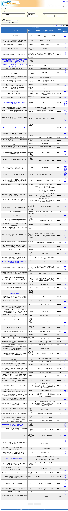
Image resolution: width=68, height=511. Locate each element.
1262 (65, 228)
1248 (65, 220)
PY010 (65, 249)
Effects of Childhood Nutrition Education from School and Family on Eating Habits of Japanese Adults (14, 262)
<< (53, 25)
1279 (65, 40)
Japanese (65, 1)
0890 (65, 296)
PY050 (65, 174)
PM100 (65, 169)
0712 (65, 390)
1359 (65, 61)
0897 (65, 159)
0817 (65, 135)
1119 (65, 85)
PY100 (65, 170)
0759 (65, 493)
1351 (65, 73)
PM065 (65, 168)
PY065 (65, 166)
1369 (65, 200)
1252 (65, 288)
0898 (65, 278)
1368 (65, 199)
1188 (65, 358)
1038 (65, 206)
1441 (65, 239)
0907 (65, 421)
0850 (65, 361)
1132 (65, 328)
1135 (65, 287)
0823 (65, 153)
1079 (65, 315)
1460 (65, 182)
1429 (65, 57)
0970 (65, 273)
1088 (65, 43)
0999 (65, 473)
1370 (65, 202)
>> (61, 25)
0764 (65, 172)
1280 (65, 118)
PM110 (65, 111)
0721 (65, 246)
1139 (65, 137)
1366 (65, 292)
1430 (65, 122)
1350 (65, 120)
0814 (65, 84)
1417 (65, 87)
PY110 (65, 110)
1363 (65, 77)
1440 (65, 238)
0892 (65, 189)
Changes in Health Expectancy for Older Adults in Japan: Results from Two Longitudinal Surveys (14, 425)
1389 (65, 179)
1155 (65, 307)
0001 (65, 348)
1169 (65, 70)
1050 (65, 304)
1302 (65, 399)
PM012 (65, 101)
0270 (65, 140)
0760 (65, 494)
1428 (65, 181)
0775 (65, 326)
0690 (65, 344)
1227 (65, 45)
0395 (65, 151)
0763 (65, 498)
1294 (65, 72)
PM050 (65, 173)
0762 (65, 497)
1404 (65, 161)
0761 (65, 495)
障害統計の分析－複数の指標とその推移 (14, 458)
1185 (65, 154)
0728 (65, 391)
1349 (65, 55)
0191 (65, 133)
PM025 (65, 105)
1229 (65, 71)
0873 (65, 127)
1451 (65, 242)
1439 (65, 237)
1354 (65, 143)
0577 (65, 325)
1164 (65, 44)
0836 (65, 91)
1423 (65, 36)
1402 (65, 160)
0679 (65, 152)
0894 (65, 97)
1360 (65, 178)
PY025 (65, 104)
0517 (65, 134)
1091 (65, 380)
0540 (65, 338)
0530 (65, 472)
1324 (65, 215)
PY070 (65, 102)
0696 (65, 341)
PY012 (65, 100)
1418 (65, 88)
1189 (65, 359)
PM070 (65, 103)
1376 (65, 458)
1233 (65, 93)
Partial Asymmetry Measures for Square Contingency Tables (14, 127)
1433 (65, 74)
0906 (65, 420)
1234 (65, 224)
